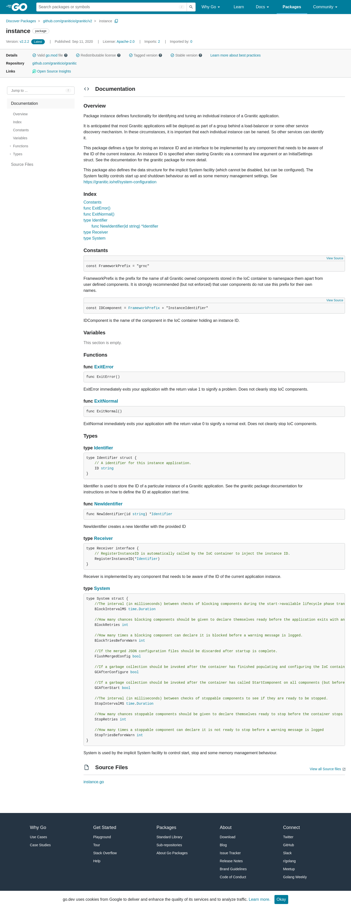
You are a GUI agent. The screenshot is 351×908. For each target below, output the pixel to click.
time (132, 609)
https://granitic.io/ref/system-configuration (120, 182)
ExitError (104, 366)
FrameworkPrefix (144, 308)
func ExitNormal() (99, 214)
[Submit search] (191, 7)
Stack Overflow (105, 853)
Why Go (212, 7)
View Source (334, 258)
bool (136, 656)
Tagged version (145, 55)
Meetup (289, 869)
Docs (263, 7)
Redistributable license (98, 55)
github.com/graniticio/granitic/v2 (67, 21)
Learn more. (259, 899)
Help (97, 861)
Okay (281, 899)
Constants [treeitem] (21, 130)
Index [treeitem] (17, 122)
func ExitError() (97, 208)
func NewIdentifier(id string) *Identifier (125, 226)
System (102, 588)
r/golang (289, 861)
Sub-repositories (169, 845)
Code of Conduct (233, 877)
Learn (239, 7)
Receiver (103, 538)
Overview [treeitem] (20, 114)
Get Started (104, 827)
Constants (93, 202)
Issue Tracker (230, 853)
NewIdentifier (108, 503)
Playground (102, 837)
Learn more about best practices (235, 55)
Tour (96, 845)
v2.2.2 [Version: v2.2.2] (18, 42)
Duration (147, 609)
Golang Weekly (295, 877)
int (125, 625)
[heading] (21, 7)
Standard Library (170, 837)
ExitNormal (106, 401)
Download (227, 837)
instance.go (94, 782)
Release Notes (231, 861)
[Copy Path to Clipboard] (116, 21)
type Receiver (96, 232)
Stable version (186, 55)
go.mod (52, 55)
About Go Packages (172, 853)
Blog (223, 845)
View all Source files (325, 769)
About (226, 827)
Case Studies (40, 845)
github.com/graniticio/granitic (54, 63)
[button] (34, 55)
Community (326, 7)
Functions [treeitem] (20, 146)
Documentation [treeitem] (24, 103)
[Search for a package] (111, 7)
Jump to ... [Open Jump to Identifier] (19, 91)
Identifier (103, 447)
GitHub (288, 845)
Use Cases (38, 837)
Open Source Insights (51, 71)
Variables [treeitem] (20, 138)
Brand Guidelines (233, 869)
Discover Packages (21, 21)
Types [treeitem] (17, 154)
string (107, 468)
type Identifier (96, 220)
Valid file (50, 55)
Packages (292, 7)
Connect (291, 827)
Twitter (288, 837)
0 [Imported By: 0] (181, 42)
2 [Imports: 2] (152, 42)
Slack (287, 853)
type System (95, 238)
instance (105, 21)
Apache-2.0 (126, 42)
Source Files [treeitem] (22, 164)
